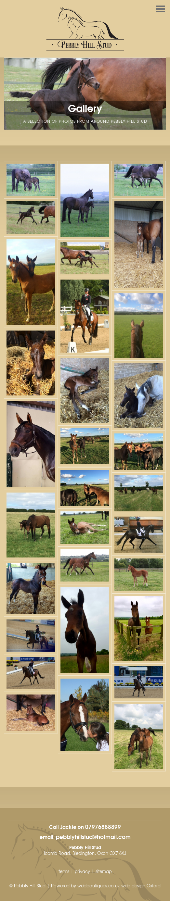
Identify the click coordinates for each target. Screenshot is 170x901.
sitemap (104, 871)
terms (64, 871)
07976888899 (103, 826)
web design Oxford (141, 885)
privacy (82, 871)
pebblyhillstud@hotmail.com (93, 836)
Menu (83, 9)
